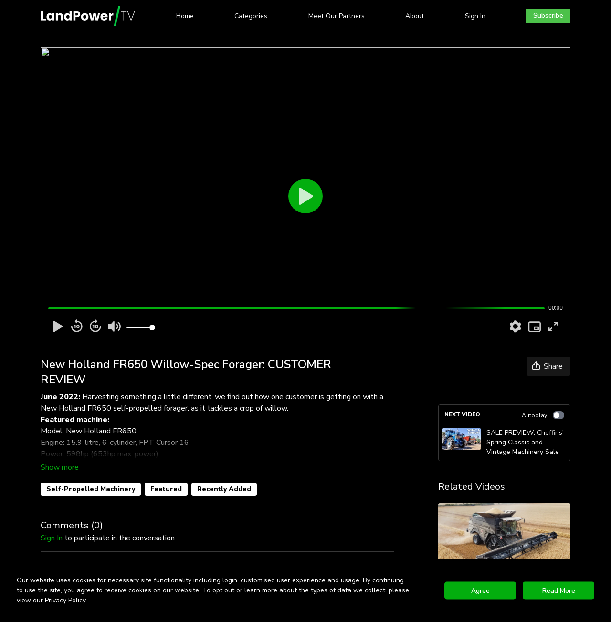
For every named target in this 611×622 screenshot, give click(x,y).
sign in (52, 538)
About (414, 16)
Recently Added (224, 489)
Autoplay (543, 415)
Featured (166, 489)
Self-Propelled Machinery (90, 489)
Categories (250, 16)
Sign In (475, 16)
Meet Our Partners (336, 16)
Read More (558, 590)
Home (185, 16)
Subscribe (548, 15)
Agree (480, 590)
